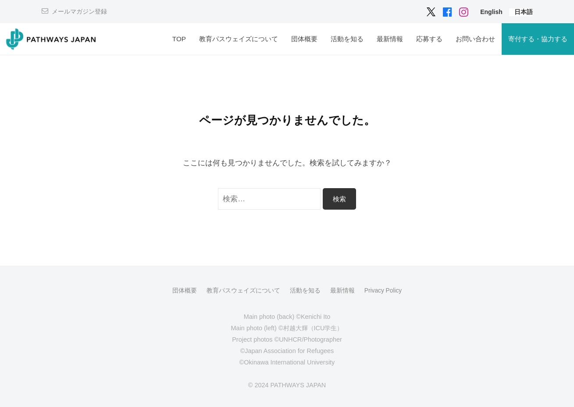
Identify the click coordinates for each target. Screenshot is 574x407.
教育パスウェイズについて (238, 39)
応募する (429, 39)
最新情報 (390, 39)
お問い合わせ (475, 39)
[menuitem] (491, 11)
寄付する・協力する (537, 39)
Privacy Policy (383, 290)
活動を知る (347, 39)
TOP (179, 39)
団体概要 (304, 39)
